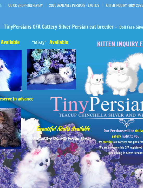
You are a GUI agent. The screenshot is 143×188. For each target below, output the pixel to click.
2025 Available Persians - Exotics (74, 5)
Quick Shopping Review (25, 5)
